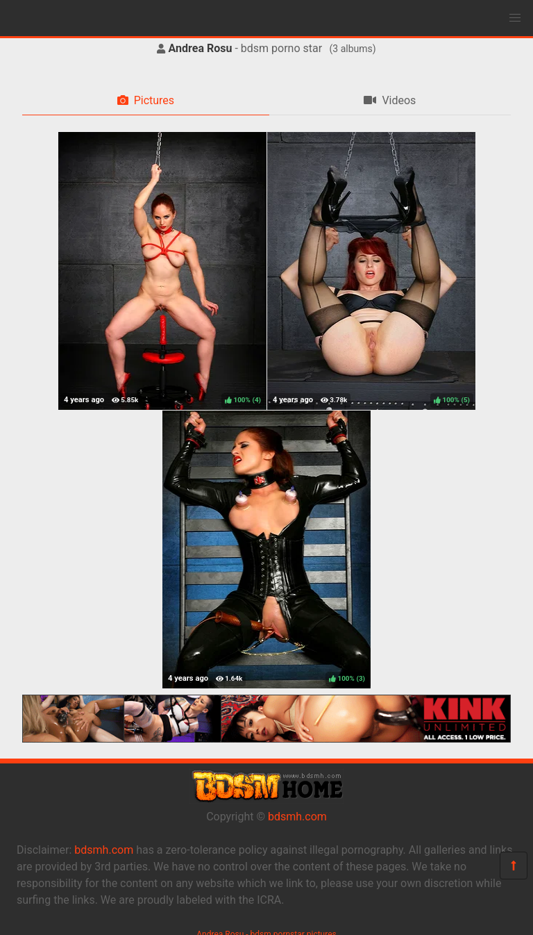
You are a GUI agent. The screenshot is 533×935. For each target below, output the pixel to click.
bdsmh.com (297, 816)
